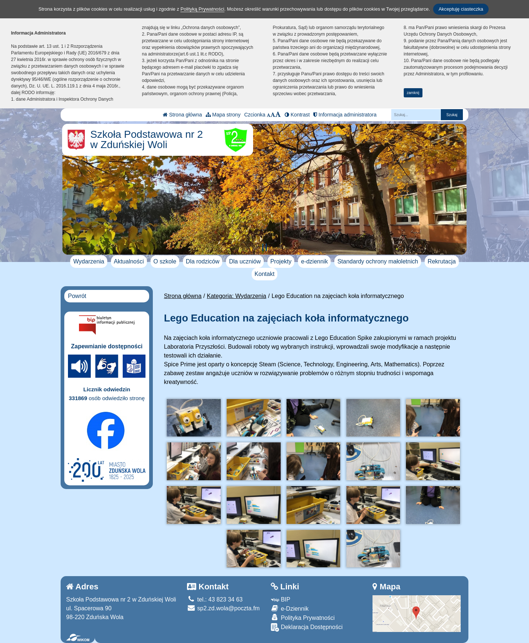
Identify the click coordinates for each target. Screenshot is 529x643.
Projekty (281, 261)
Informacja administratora (345, 115)
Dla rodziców (203, 261)
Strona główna (182, 115)
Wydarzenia (88, 261)
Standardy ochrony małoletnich (377, 261)
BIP (280, 599)
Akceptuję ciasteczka (461, 9)
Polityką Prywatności (202, 9)
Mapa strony (223, 115)
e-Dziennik (290, 608)
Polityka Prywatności (303, 617)
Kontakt (264, 274)
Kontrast (297, 115)
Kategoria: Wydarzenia (236, 296)
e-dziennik (314, 261)
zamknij (413, 93)
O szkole (165, 261)
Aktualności (129, 261)
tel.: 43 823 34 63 (214, 599)
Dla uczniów (244, 261)
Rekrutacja (442, 261)
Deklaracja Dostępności (307, 627)
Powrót (77, 296)
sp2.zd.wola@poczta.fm (223, 608)
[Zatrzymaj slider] (264, 247)
